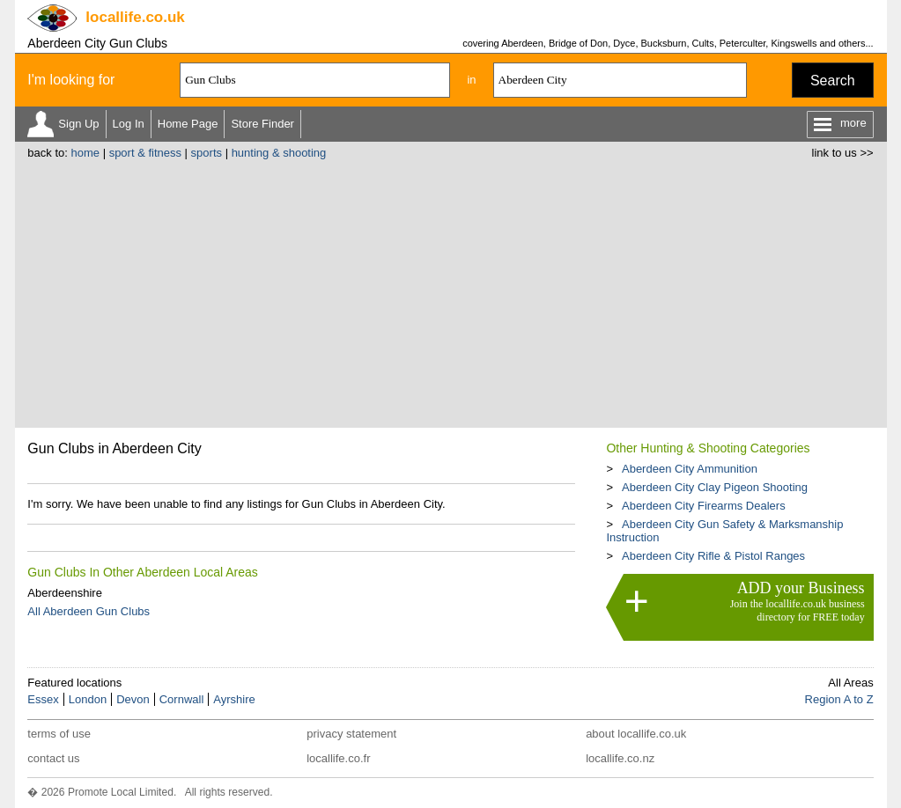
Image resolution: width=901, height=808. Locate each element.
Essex (42, 699)
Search (832, 80)
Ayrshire (234, 699)
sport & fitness (145, 152)
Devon (133, 699)
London (88, 699)
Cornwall (181, 699)
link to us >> (843, 152)
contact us (53, 758)
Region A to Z (839, 699)
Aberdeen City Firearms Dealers (704, 505)
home (85, 152)
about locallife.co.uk (636, 733)
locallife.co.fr (338, 758)
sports (206, 152)
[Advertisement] (451, 291)
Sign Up (78, 123)
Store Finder (262, 123)
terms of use (59, 733)
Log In (128, 123)
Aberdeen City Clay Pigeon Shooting (715, 487)
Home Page (188, 123)
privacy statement (351, 733)
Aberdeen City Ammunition (689, 468)
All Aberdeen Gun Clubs (88, 611)
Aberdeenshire (64, 592)
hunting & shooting (279, 152)
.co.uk (134, 17)
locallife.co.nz (620, 758)
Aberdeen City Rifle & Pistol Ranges (713, 555)
